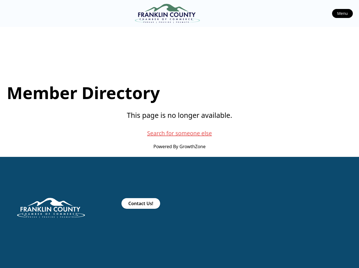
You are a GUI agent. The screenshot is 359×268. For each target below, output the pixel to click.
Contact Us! (140, 203)
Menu (342, 13)
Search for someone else (179, 133)
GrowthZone (193, 146)
